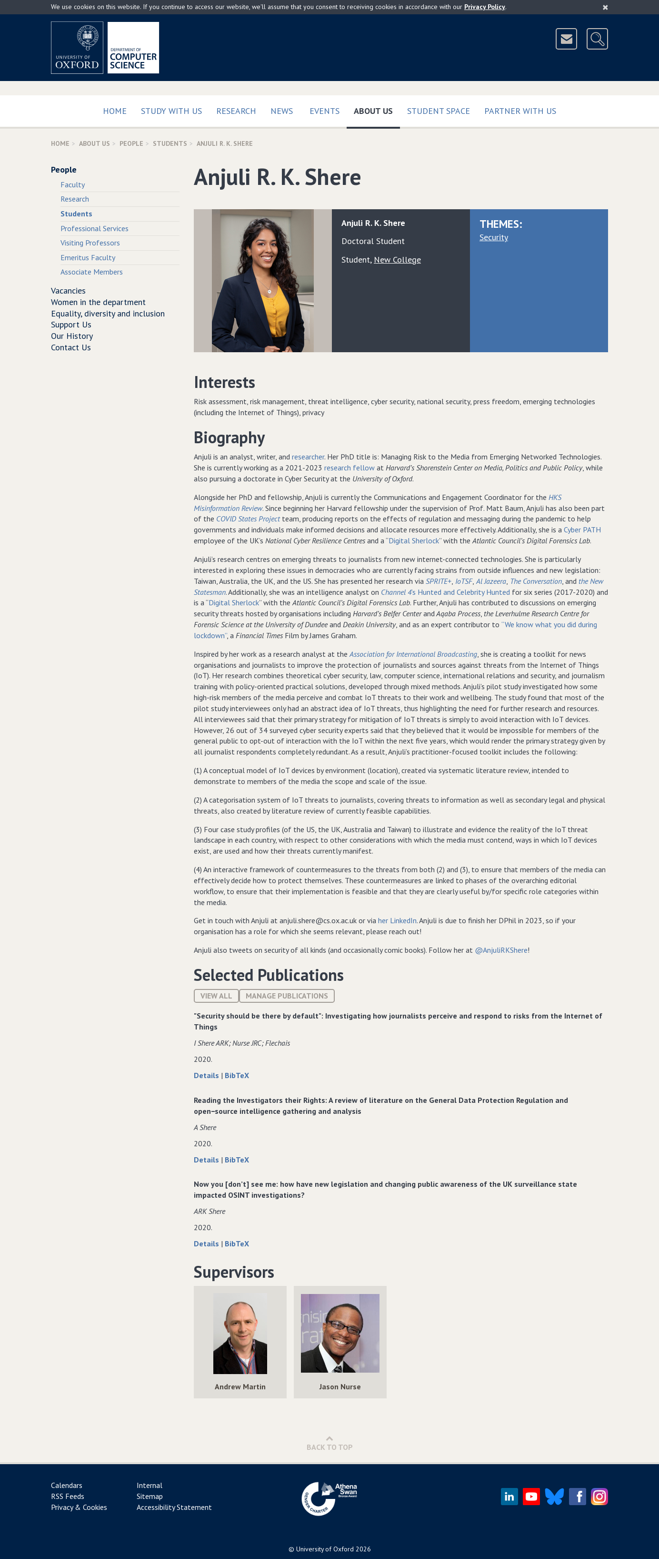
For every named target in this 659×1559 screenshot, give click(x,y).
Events (324, 110)
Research (236, 110)
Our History (72, 335)
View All (216, 995)
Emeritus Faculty (87, 257)
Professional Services (94, 228)
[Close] (605, 7)
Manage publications (287, 995)
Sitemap (150, 1496)
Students (170, 143)
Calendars (66, 1485)
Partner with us (520, 110)
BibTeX (237, 1075)
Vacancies (68, 290)
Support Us (71, 324)
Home (115, 110)
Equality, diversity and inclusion (108, 313)
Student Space (438, 110)
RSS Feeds (67, 1496)
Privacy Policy (484, 6)
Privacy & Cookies (79, 1507)
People (131, 143)
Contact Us (71, 347)
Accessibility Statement (174, 1507)
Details (207, 1075)
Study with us (171, 110)
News (281, 110)
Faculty (72, 184)
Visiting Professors (90, 242)
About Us (377, 109)
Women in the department (98, 301)
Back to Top (330, 1443)
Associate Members (91, 271)
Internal (149, 1485)
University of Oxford (325, 1549)
